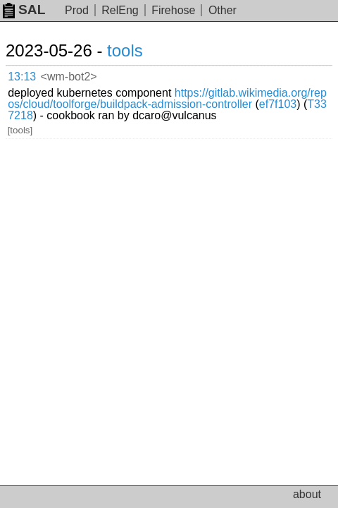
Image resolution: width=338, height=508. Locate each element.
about (307, 494)
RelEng (119, 10)
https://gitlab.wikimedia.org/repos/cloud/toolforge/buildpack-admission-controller (167, 98)
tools (125, 50)
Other (222, 10)
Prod (77, 10)
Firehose (173, 10)
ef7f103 (277, 104)
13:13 (22, 77)
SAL (24, 9)
